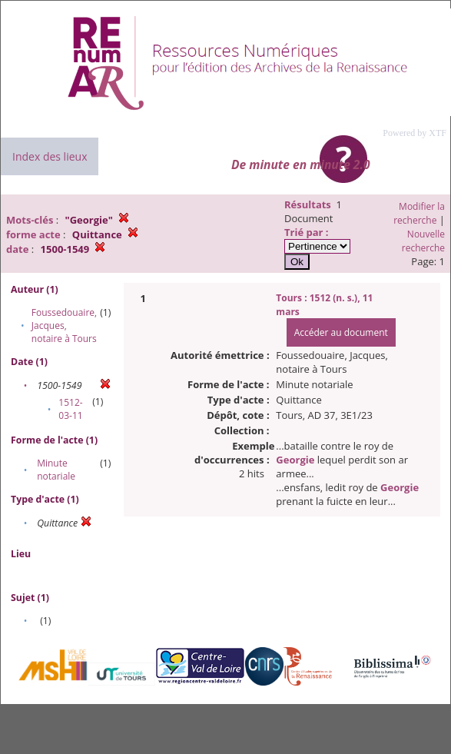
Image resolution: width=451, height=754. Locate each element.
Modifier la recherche (419, 213)
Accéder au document (341, 332)
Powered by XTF (414, 133)
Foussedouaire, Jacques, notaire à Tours (64, 325)
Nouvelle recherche (423, 241)
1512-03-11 (70, 409)
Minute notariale (56, 470)
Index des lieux (49, 156)
